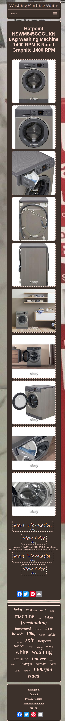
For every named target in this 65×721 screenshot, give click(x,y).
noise (42, 634)
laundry (49, 646)
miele (51, 634)
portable (41, 664)
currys (30, 646)
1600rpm (26, 664)
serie (51, 660)
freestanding (34, 622)
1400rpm (42, 669)
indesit (49, 617)
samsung (21, 659)
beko (18, 609)
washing (42, 651)
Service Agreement (34, 703)
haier (53, 664)
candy (27, 670)
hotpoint (44, 641)
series (37, 629)
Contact (33, 694)
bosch (17, 633)
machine (24, 616)
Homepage (33, 689)
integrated (23, 628)
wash (43, 610)
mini (52, 611)
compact (19, 642)
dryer (49, 628)
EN (31, 708)
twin (39, 618)
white (22, 652)
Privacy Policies (33, 699)
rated (33, 676)
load (17, 670)
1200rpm (31, 610)
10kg (31, 633)
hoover (39, 658)
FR (36, 708)
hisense (40, 647)
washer (19, 646)
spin (29, 640)
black (14, 664)
